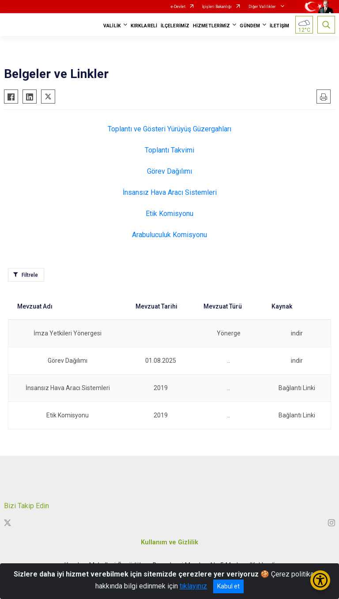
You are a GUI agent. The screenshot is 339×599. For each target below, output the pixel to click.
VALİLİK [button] (112, 26)
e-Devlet (178, 6)
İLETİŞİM (279, 26)
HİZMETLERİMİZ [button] (211, 26)
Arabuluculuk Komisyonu (169, 235)
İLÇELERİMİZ (175, 26)
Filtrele (30, 275)
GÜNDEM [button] (250, 26)
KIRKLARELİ (144, 26)
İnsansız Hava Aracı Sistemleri (170, 192)
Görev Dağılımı (169, 171)
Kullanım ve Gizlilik (169, 542)
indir (297, 333)
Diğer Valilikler (263, 6)
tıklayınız (193, 586)
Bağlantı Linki (297, 387)
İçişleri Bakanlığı (217, 6)
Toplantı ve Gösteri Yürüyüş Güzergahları (169, 129)
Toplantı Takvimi (169, 150)
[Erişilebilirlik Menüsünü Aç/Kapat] (320, 580)
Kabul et (228, 586)
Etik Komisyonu (169, 213)
